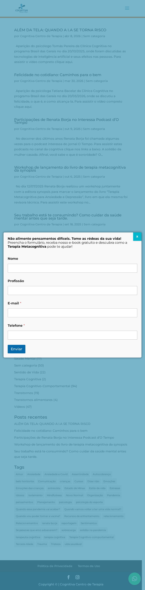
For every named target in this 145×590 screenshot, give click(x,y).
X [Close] (137, 236)
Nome (13, 259)
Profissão (16, 281)
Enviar (16, 349)
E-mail (14, 303)
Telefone (16, 326)
